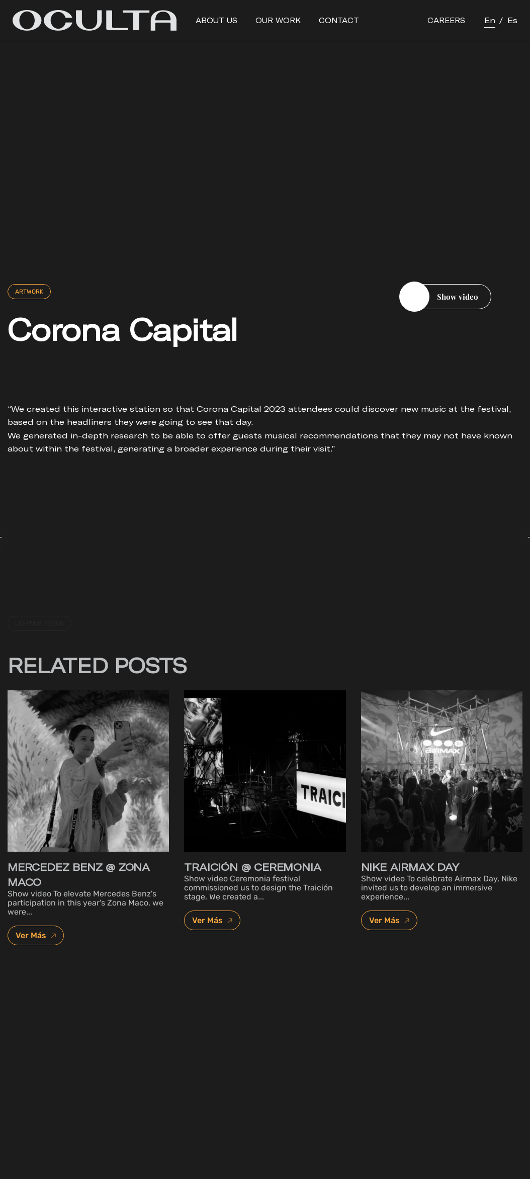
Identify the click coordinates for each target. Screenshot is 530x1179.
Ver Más (32, 935)
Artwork (29, 291)
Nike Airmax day (410, 867)
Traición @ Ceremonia (252, 867)
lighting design (39, 623)
